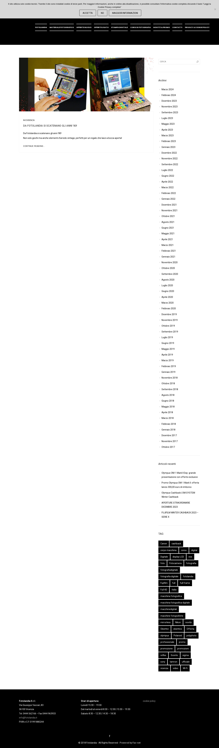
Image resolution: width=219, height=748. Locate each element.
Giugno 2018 (168, 400)
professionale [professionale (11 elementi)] (167, 642)
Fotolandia (41, 27)
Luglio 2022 (167, 170)
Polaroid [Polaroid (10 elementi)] (178, 635)
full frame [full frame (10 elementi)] (185, 583)
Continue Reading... (34, 146)
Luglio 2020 (167, 285)
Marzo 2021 (168, 245)
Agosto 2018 (168, 395)
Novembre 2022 (170, 158)
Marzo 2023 (168, 135)
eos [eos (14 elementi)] (190, 556)
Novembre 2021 (170, 210)
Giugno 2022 (168, 176)
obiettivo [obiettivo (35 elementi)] (177, 629)
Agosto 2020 (168, 279)
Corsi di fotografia (140, 27)
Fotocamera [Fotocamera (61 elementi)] (175, 563)
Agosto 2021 (168, 222)
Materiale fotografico (62, 27)
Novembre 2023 (170, 106)
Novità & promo (161, 27)
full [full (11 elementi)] (173, 583)
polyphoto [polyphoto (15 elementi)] (191, 635)
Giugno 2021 (168, 228)
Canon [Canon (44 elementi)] (163, 543)
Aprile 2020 (167, 297)
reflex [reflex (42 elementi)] (163, 655)
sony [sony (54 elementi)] (162, 661)
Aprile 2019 (167, 354)
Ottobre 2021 (168, 216)
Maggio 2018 (168, 406)
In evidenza (28, 120)
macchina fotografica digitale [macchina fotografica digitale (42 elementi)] (175, 602)
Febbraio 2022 (169, 193)
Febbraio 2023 (169, 141)
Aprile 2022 (167, 181)
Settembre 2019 (170, 331)
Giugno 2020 (168, 291)
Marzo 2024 (168, 89)
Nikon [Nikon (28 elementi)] (178, 622)
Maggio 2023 (168, 124)
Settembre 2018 (170, 389)
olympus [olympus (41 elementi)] (164, 635)
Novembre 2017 (170, 441)
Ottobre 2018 (168, 383)
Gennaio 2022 (168, 199)
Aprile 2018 (167, 412)
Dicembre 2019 (169, 314)
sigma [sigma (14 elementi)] (185, 655)
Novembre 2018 (170, 377)
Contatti (177, 27)
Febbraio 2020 (169, 308)
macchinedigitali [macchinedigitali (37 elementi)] (168, 609)
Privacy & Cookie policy (197, 27)
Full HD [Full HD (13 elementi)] (163, 589)
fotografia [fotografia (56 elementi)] (191, 563)
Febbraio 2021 (169, 251)
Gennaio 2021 (168, 256)
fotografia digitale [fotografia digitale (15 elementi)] (169, 576)
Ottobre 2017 (168, 447)
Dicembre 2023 (169, 101)
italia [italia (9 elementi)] (174, 589)
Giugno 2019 (168, 343)
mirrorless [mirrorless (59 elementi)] (165, 622)
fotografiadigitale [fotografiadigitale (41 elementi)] (169, 570)
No (102, 13)
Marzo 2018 (168, 418)
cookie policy (149, 701)
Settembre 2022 (170, 164)
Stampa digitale (119, 27)
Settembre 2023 (170, 112)
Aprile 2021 (167, 239)
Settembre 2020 (170, 274)
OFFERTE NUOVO (83, 27)
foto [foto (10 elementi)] (162, 563)
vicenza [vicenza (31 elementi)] (164, 668)
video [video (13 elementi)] (175, 668)
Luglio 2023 (167, 118)
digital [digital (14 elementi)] (194, 550)
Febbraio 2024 (169, 95)
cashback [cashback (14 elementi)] (176, 543)
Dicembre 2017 (169, 435)
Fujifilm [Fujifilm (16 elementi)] (164, 583)
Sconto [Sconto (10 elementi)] (174, 655)
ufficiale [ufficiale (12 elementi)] (186, 661)
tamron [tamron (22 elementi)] (173, 661)
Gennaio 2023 (168, 147)
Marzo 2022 (168, 187)
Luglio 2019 (167, 337)
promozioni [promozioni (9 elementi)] (183, 648)
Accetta (88, 13)
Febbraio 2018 (169, 424)
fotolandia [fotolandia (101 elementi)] (188, 576)
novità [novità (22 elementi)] (188, 622)
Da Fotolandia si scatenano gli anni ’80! (50, 125)
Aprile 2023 (167, 130)
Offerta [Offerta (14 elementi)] (190, 629)
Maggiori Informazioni (125, 13)
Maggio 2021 (168, 233)
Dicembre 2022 (169, 153)
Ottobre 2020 (168, 268)
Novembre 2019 (170, 320)
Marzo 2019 (168, 360)
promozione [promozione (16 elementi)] (166, 648)
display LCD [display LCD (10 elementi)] (178, 556)
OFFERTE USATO (101, 27)
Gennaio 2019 (168, 372)
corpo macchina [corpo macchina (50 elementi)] (168, 550)
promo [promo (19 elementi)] (182, 642)
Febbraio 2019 (169, 366)
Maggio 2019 (168, 349)
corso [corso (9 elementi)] (184, 550)
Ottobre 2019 (168, 326)
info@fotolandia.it (28, 717)
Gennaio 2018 (168, 429)
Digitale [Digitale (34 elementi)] (164, 556)
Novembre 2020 (170, 262)
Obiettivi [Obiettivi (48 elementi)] (164, 629)
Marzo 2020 (168, 302)
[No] (215, 9)
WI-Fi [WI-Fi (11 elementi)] (185, 668)
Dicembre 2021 (169, 204)
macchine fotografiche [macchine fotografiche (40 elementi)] (171, 616)
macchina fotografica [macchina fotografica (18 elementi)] (171, 596)
